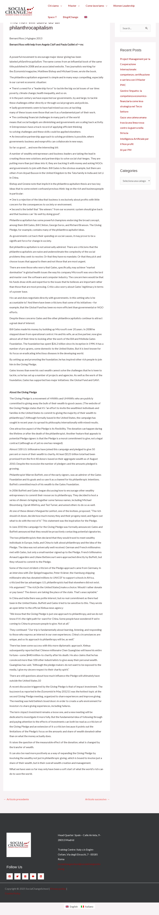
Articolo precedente (16, 799)
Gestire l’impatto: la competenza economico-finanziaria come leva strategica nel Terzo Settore (134, 101)
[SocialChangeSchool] (19, 11)
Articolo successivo (97, 799)
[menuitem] (69, 17)
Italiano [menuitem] (89, 906)
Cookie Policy (13, 893)
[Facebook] (10, 876)
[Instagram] (25, 876)
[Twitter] (17, 876)
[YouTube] (33, 876)
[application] (60, 5)
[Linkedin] (41, 876)
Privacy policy (58, 888)
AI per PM (126, 149)
